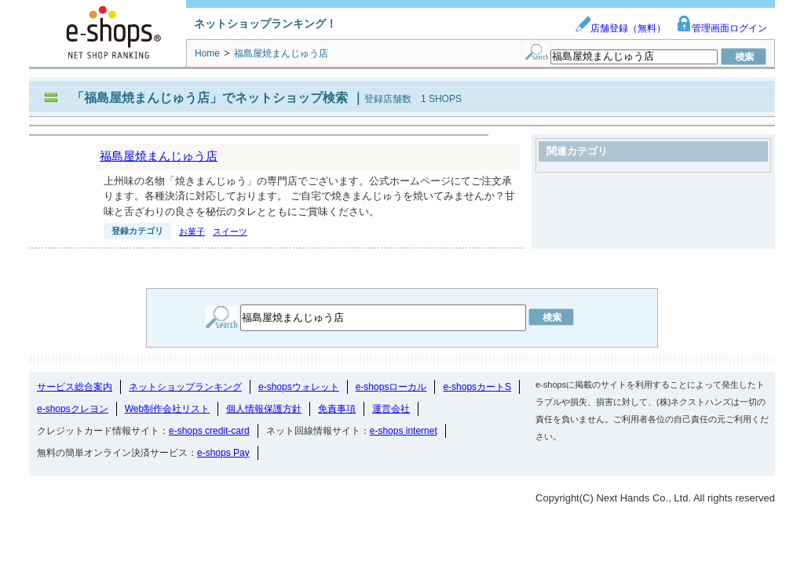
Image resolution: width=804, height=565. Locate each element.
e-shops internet (403, 430)
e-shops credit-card (209, 430)
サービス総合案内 (74, 386)
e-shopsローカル (391, 386)
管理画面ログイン (721, 28)
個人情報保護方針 (264, 408)
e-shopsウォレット (298, 386)
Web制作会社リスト (167, 408)
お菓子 (192, 231)
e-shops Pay (223, 452)
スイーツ (230, 231)
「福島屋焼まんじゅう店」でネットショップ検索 (209, 97)
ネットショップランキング (185, 386)
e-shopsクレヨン (72, 408)
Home (207, 53)
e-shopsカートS (477, 386)
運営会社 (391, 408)
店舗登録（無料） (620, 28)
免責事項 (337, 408)
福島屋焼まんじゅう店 (158, 155)
